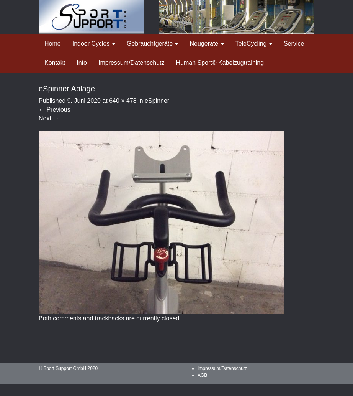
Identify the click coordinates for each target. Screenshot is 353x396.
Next (49, 118)
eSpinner (157, 100)
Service (294, 43)
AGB (202, 375)
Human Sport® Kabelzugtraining (220, 62)
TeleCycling (253, 43)
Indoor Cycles (93, 43)
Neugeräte (207, 43)
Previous (54, 109)
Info (82, 62)
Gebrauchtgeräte (152, 43)
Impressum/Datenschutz (131, 62)
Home (52, 43)
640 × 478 (123, 100)
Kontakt (54, 62)
